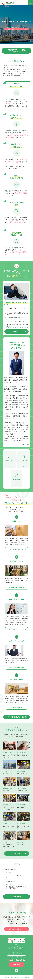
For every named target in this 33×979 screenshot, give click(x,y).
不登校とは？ (16, 331)
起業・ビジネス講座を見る (16, 667)
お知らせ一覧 (16, 896)
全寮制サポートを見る (16, 549)
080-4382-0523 (17, 960)
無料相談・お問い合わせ (16, 929)
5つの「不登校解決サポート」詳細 (16, 717)
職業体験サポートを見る (16, 587)
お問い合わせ (16, 964)
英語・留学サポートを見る (16, 629)
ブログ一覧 (16, 853)
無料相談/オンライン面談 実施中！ (16, 50)
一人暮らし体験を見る (16, 707)
